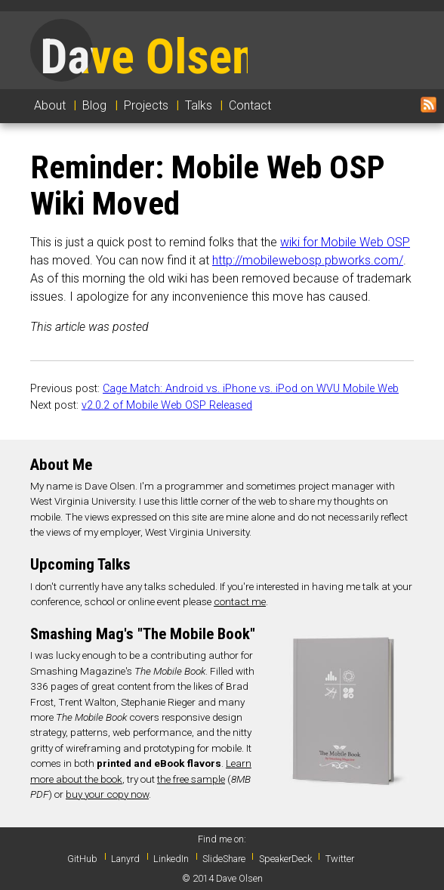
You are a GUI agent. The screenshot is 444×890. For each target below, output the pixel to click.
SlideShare (223, 858)
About (50, 105)
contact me (240, 601)
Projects (146, 105)
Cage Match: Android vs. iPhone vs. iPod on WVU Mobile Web (251, 388)
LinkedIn (171, 858)
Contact (250, 105)
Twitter (339, 858)
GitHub (82, 858)
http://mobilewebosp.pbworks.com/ (307, 260)
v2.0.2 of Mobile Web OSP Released (167, 405)
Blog (94, 105)
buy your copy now (107, 794)
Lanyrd (125, 858)
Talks (198, 105)
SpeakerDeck (285, 858)
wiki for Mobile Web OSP (345, 242)
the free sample (191, 779)
